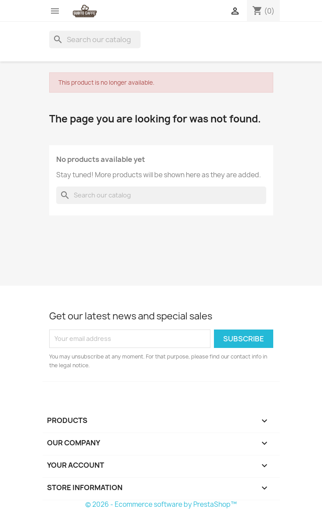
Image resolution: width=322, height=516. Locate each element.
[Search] (95, 39)
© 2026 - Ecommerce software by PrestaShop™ (161, 504)
